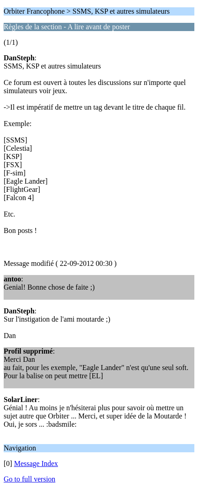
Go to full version (29, 479)
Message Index (36, 463)
